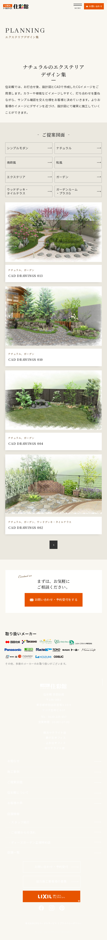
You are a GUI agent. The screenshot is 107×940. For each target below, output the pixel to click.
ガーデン (62, 177)
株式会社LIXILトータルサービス (41, 923)
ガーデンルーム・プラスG (67, 191)
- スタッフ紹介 (19, 822)
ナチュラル (64, 148)
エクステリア (16, 177)
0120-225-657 (57, 717)
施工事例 (13, 771)
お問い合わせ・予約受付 (51, 867)
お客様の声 (15, 803)
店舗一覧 (13, 852)
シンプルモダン (17, 148)
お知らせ (13, 761)
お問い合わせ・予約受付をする (54, 599)
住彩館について (18, 792)
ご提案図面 (15, 782)
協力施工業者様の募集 (51, 881)
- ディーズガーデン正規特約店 (30, 842)
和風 (59, 162)
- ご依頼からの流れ (22, 832)
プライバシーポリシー (71, 923)
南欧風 (11, 162)
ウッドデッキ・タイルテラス (17, 191)
